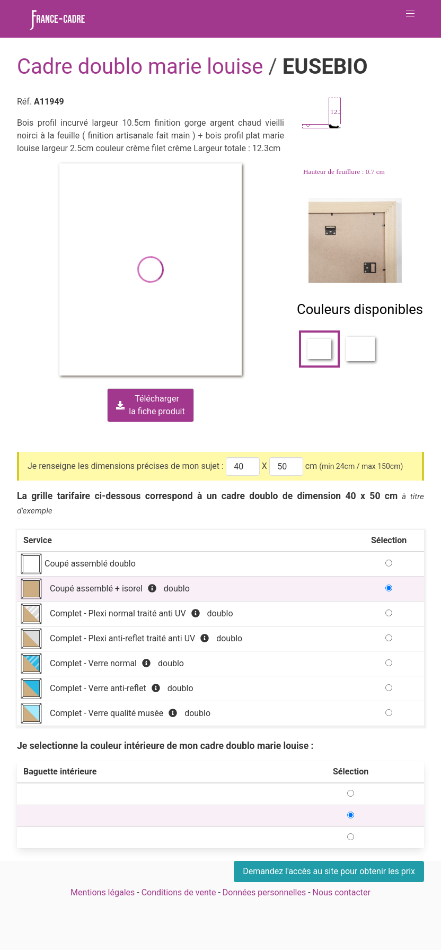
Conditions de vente (179, 892)
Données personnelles (264, 892)
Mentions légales (102, 892)
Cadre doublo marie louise (142, 66)
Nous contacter (342, 892)
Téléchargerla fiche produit (150, 405)
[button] (410, 14)
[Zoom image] (356, 240)
